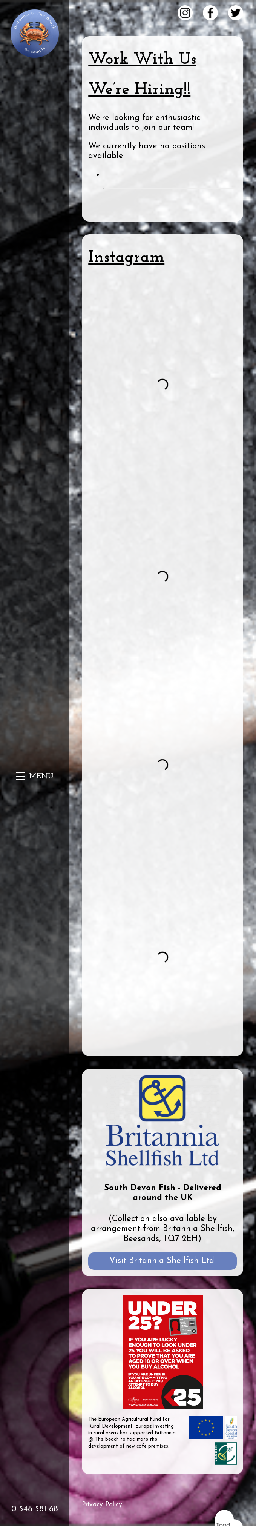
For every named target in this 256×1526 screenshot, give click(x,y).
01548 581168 (34, 1509)
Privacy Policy (102, 1504)
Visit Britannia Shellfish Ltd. (162, 1261)
